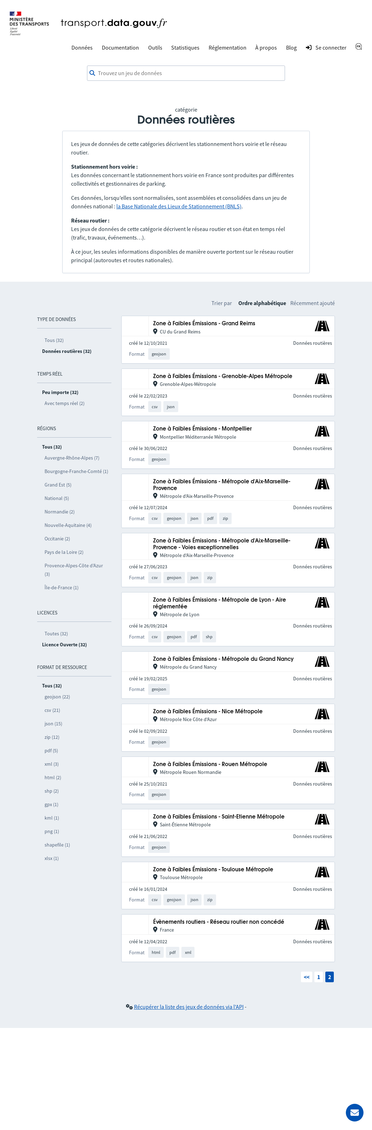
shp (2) (52, 791)
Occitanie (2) (57, 538)
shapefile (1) (57, 845)
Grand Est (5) (58, 485)
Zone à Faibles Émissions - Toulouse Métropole (213, 869)
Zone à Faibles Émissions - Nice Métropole (208, 711)
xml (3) (52, 764)
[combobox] (186, 73)
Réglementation (227, 47)
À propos (266, 47)
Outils (155, 47)
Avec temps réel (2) (65, 403)
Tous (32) (54, 340)
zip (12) (52, 737)
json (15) (53, 723)
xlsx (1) (52, 858)
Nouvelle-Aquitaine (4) (68, 525)
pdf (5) (51, 750)
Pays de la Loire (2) (64, 552)
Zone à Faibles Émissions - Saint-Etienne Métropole (219, 817)
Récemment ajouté (312, 303)
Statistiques (185, 47)
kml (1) (52, 818)
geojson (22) (57, 696)
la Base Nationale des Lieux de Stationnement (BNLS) (179, 206)
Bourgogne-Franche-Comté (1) (76, 471)
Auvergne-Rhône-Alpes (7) (72, 458)
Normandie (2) (60, 511)
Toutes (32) (56, 633)
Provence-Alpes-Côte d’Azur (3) (74, 569)
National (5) (57, 498)
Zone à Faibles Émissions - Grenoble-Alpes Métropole (222, 376)
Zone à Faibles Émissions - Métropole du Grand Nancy (223, 659)
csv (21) (52, 710)
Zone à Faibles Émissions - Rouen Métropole (210, 764)
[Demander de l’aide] (355, 1112)
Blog (291, 47)
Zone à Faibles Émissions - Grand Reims (204, 323)
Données (82, 47)
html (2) (53, 777)
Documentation (120, 47)
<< (306, 976)
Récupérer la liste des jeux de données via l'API (189, 1006)
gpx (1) (51, 804)
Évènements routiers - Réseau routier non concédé (218, 922)
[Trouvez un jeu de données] (186, 73)
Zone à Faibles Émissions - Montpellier (202, 429)
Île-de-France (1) (62, 587)
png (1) (52, 831)
